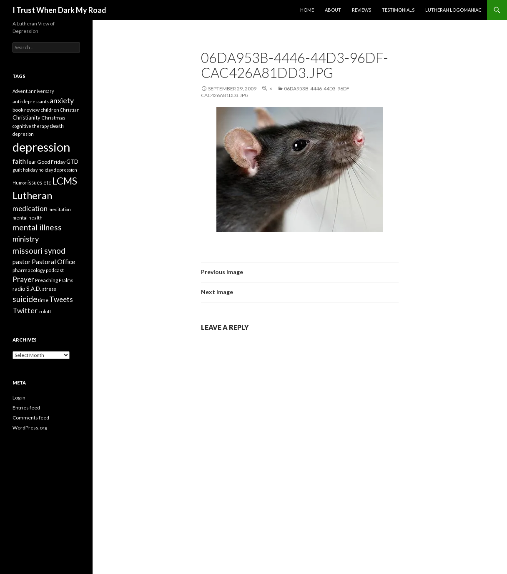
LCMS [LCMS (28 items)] (64, 181)
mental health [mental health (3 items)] (28, 217)
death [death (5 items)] (57, 125)
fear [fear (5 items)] (31, 161)
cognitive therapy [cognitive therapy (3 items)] (31, 126)
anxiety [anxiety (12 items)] (62, 100)
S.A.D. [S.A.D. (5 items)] (33, 288)
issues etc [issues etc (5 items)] (39, 182)
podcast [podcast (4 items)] (55, 270)
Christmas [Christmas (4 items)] (53, 118)
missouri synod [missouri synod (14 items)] (39, 250)
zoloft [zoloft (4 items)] (44, 311)
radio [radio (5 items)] (19, 288)
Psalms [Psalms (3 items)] (66, 280)
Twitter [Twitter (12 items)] (25, 310)
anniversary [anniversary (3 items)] (41, 91)
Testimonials (398, 9)
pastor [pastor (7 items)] (22, 261)
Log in (19, 397)
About (333, 9)
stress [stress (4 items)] (49, 289)
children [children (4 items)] (49, 110)
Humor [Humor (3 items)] (20, 182)
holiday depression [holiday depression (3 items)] (57, 169)
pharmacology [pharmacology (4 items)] (29, 270)
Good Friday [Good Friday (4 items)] (51, 162)
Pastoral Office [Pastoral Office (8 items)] (53, 261)
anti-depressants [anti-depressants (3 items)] (31, 101)
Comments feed (31, 417)
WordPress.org (30, 427)
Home (307, 9)
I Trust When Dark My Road (59, 10)
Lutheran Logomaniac (453, 9)
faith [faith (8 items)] (19, 161)
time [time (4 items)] (43, 300)
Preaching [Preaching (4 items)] (46, 280)
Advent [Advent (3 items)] (20, 91)
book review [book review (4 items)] (26, 110)
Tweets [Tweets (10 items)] (61, 299)
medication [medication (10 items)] (30, 208)
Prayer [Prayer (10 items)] (23, 279)
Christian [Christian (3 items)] (70, 109)
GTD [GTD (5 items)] (72, 161)
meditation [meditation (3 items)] (59, 209)
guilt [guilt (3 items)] (17, 169)
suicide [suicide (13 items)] (25, 299)
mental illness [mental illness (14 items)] (37, 227)
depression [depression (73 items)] (41, 147)
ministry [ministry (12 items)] (26, 238)
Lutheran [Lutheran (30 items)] (32, 195)
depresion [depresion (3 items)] (23, 134)
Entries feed (26, 407)
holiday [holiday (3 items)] (30, 169)
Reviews (361, 9)
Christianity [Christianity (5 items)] (26, 117)
